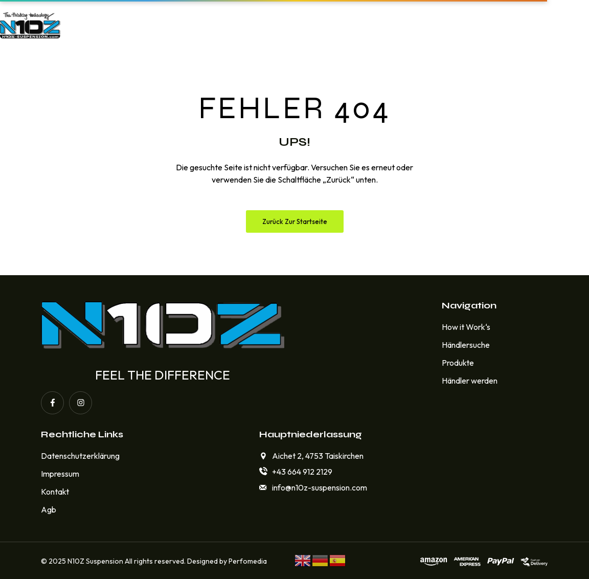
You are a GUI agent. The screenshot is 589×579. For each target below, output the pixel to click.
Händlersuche (364, 25)
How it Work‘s (208, 25)
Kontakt (438, 25)
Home (140, 25)
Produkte (285, 25)
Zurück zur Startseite (294, 221)
